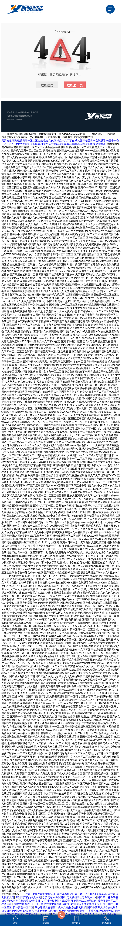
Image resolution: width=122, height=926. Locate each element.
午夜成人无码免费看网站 (100, 910)
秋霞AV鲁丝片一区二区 (27, 904)
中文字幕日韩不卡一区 (38, 914)
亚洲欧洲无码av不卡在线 (100, 894)
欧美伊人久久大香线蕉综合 (86, 904)
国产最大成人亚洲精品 (65, 914)
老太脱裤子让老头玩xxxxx (81, 897)
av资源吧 (28, 910)
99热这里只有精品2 (46, 907)
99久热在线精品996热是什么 (26, 900)
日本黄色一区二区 (23, 907)
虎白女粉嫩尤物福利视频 (72, 907)
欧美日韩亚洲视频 (11, 910)
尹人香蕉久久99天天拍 (92, 914)
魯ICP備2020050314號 (24, 116)
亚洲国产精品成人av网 (28, 897)
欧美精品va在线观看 (53, 897)
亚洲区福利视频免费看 (72, 910)
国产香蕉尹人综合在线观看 (102, 907)
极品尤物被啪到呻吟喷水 (55, 904)
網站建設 (10, 119)
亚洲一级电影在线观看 (57, 900)
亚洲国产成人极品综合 (83, 900)
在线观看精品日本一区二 (71, 894)
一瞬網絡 (20, 119)
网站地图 (101, 144)
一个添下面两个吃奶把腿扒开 (38, 894)
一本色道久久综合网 (46, 910)
